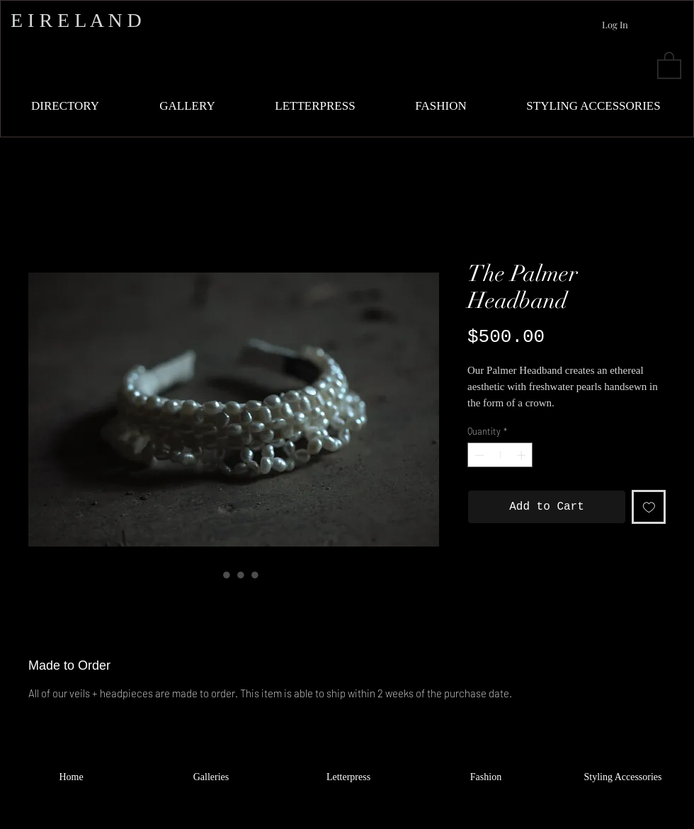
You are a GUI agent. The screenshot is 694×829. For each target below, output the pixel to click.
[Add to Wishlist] (649, 507)
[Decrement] (478, 455)
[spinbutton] (500, 455)
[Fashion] (485, 777)
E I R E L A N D (76, 20)
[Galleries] (211, 777)
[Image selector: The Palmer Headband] (212, 575)
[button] (669, 64)
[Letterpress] (348, 777)
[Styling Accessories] (623, 777)
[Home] (71, 777)
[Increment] (522, 455)
